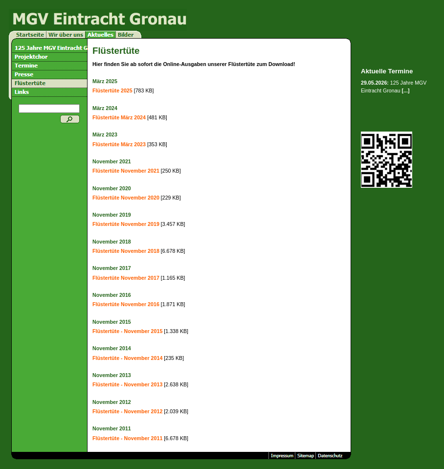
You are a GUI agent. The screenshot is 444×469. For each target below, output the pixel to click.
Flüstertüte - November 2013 (127, 384)
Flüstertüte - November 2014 (127, 358)
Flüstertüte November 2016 (125, 304)
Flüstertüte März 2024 (119, 117)
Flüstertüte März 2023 (119, 144)
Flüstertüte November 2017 (125, 278)
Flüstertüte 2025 (112, 90)
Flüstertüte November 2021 (125, 171)
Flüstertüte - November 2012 (127, 411)
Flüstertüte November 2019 (125, 224)
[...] (406, 90)
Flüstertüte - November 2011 (127, 438)
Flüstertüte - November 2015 (127, 331)
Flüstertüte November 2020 (125, 198)
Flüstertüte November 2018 (125, 251)
